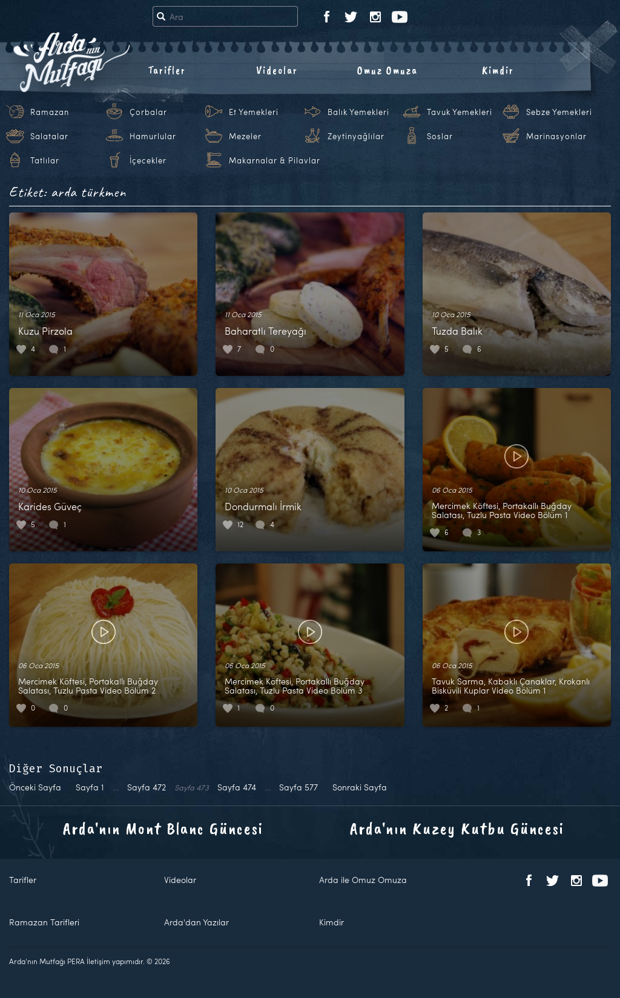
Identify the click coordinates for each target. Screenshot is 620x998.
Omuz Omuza (387, 70)
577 (298, 787)
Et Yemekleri (254, 112)
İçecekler (148, 160)
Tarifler (167, 70)
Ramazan (49, 112)
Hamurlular (153, 136)
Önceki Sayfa (35, 787)
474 (236, 787)
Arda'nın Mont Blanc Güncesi (163, 828)
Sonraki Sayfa (359, 787)
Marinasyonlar (556, 136)
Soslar (440, 136)
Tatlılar (44, 160)
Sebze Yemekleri (559, 112)
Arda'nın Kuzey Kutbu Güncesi (457, 828)
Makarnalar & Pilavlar (274, 160)
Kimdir (498, 70)
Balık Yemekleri (358, 112)
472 (146, 787)
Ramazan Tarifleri (44, 922)
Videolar (277, 70)
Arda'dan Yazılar (196, 922)
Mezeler (245, 136)
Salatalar (49, 136)
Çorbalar (148, 112)
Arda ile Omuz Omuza (363, 879)
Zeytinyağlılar (356, 136)
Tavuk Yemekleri (459, 112)
